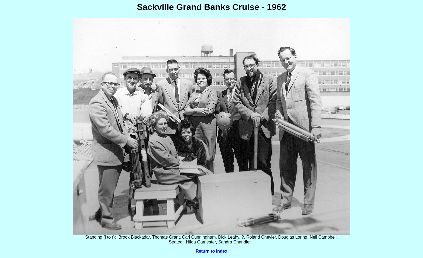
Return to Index (211, 251)
